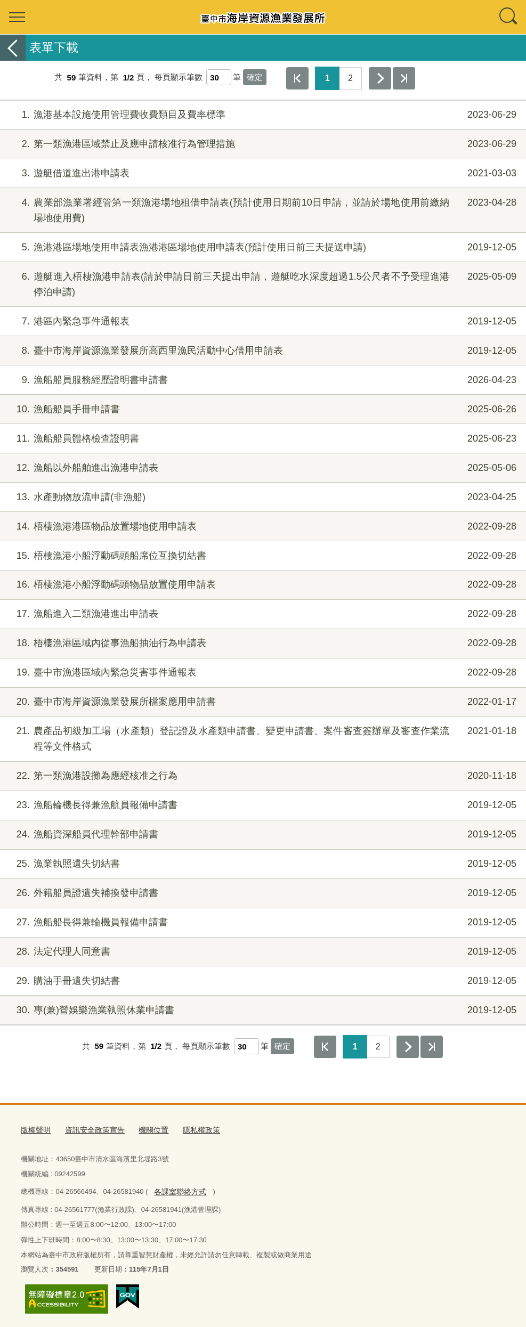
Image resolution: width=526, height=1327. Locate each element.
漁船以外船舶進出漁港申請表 (261, 468)
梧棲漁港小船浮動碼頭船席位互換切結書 (261, 556)
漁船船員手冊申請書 (261, 409)
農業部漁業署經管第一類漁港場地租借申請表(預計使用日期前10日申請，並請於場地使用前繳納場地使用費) (261, 209)
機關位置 (146, 1129)
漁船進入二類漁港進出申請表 (261, 614)
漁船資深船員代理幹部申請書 (261, 834)
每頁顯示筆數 (179, 77)
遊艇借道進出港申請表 (261, 173)
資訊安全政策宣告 (90, 1129)
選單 (17, 17)
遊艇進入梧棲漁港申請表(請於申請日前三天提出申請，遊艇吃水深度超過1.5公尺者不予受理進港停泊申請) (261, 283)
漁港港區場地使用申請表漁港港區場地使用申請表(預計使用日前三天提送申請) (261, 247)
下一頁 (380, 78)
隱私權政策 (191, 1129)
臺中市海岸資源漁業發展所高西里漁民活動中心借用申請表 (261, 351)
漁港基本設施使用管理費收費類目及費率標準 (261, 115)
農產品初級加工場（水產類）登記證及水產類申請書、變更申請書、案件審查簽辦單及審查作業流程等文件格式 (261, 737)
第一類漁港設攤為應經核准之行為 (261, 776)
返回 (13, 48)
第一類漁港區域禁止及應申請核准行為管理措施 (261, 144)
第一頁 (297, 78)
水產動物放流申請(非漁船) (261, 497)
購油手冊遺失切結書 (261, 981)
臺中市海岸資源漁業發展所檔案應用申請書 (261, 702)
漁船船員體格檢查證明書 (261, 438)
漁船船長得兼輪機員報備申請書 (261, 922)
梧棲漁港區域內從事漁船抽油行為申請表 (261, 643)
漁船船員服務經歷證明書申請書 (261, 380)
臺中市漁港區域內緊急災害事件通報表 (261, 672)
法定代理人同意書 (261, 951)
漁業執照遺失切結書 (261, 864)
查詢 (509, 17)
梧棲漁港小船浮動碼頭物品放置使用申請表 (261, 584)
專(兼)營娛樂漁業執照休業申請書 (261, 1010)
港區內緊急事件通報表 (261, 321)
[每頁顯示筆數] (218, 77)
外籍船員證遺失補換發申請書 (261, 893)
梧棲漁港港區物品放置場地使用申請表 (261, 526)
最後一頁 (404, 78)
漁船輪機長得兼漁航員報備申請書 (261, 805)
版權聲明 (34, 1129)
